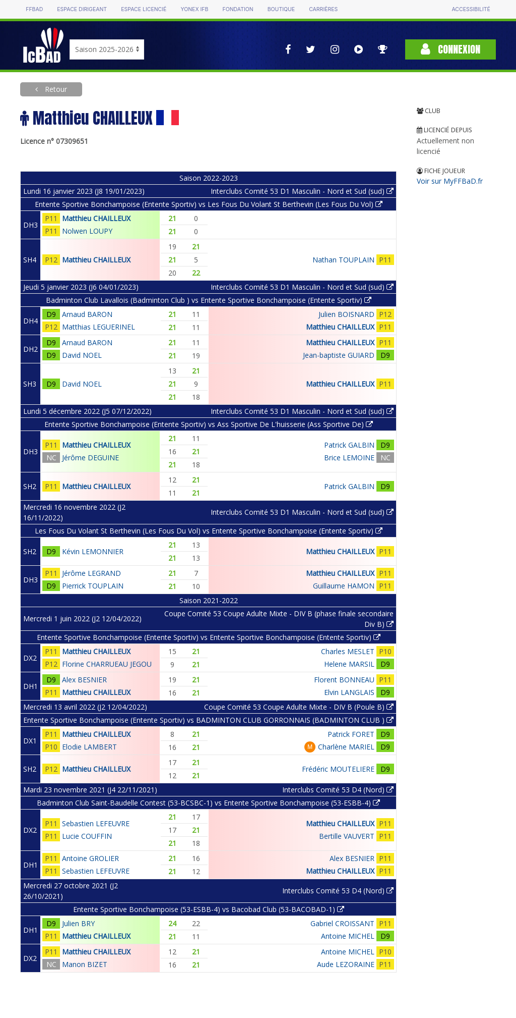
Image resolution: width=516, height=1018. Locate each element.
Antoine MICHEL (347, 936)
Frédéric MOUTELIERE (338, 769)
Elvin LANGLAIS (349, 692)
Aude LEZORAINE (345, 964)
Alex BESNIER (84, 679)
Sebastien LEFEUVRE (96, 823)
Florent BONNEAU (344, 679)
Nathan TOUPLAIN (343, 259)
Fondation (237, 9)
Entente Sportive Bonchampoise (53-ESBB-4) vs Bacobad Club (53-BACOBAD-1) (208, 909)
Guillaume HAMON (343, 586)
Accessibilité (471, 9)
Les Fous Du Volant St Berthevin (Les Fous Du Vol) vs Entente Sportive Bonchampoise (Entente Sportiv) (208, 530)
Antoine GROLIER (90, 858)
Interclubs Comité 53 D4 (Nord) (338, 789)
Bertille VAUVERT (346, 836)
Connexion (450, 49)
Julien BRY (78, 923)
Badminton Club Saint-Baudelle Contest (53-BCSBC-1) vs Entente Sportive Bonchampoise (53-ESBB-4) (208, 803)
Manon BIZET (84, 964)
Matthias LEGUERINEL (98, 327)
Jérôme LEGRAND (91, 573)
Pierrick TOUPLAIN (92, 586)
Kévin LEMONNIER (92, 551)
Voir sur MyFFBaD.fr (450, 181)
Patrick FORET (351, 734)
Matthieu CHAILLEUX (96, 218)
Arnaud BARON (87, 314)
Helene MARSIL (349, 664)
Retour (55, 89)
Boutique (281, 9)
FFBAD (34, 9)
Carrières (323, 9)
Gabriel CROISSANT (342, 923)
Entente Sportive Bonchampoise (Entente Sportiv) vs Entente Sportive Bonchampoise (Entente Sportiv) (208, 637)
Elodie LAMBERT (89, 747)
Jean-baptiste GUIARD (338, 355)
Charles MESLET (347, 651)
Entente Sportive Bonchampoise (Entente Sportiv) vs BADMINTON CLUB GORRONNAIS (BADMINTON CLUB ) (208, 720)
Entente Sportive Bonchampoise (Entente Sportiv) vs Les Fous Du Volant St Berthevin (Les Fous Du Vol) (208, 204)
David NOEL (82, 355)
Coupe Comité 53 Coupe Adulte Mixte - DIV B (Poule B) (299, 707)
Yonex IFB (194, 9)
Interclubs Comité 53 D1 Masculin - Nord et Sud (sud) (302, 191)
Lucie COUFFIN (87, 836)
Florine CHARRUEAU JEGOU (107, 664)
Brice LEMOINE (349, 457)
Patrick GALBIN (349, 445)
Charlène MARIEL (346, 747)
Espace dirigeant (82, 9)
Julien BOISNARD (346, 314)
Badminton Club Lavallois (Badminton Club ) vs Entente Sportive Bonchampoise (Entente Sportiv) (208, 300)
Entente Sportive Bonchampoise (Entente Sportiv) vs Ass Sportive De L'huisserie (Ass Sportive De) (208, 424)
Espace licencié (143, 9)
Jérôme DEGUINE (90, 457)
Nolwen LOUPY (87, 231)
